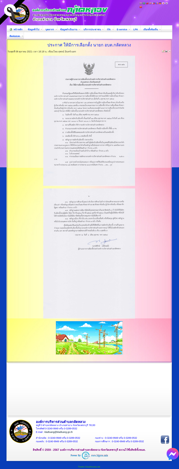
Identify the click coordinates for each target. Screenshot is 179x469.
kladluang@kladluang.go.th (58, 432)
